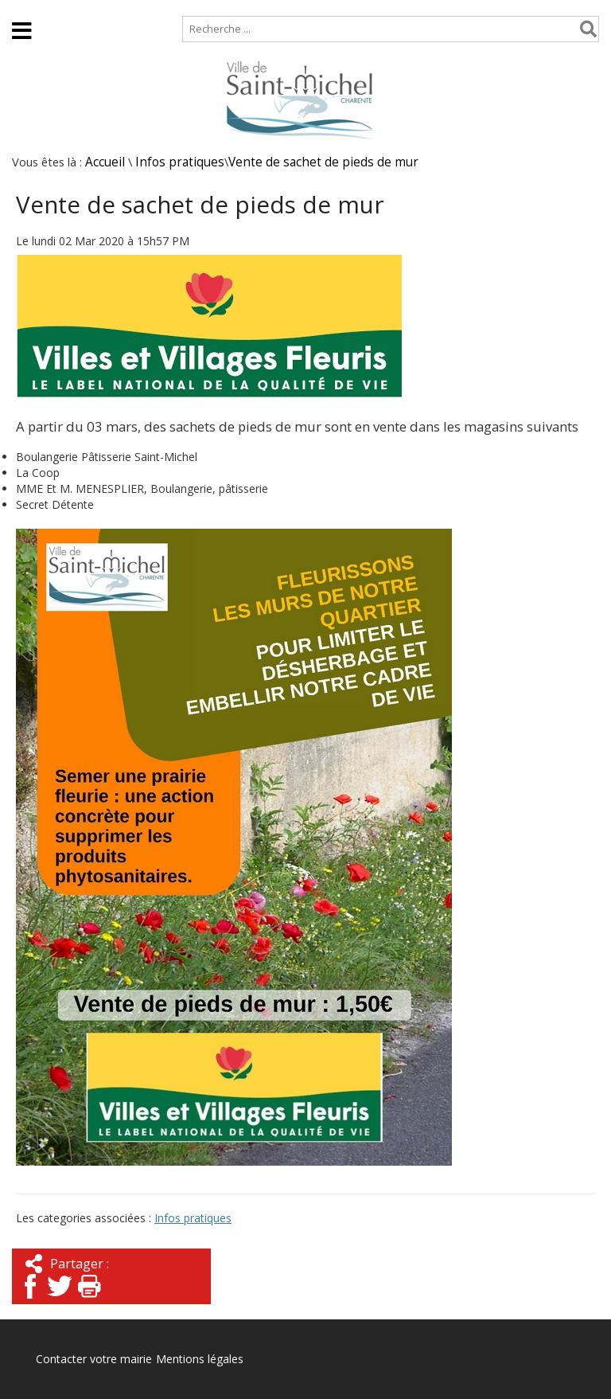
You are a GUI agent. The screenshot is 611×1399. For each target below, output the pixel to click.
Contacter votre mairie (94, 1358)
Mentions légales (199, 1358)
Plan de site (101, 7)
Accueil (26, 7)
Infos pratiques (179, 162)
